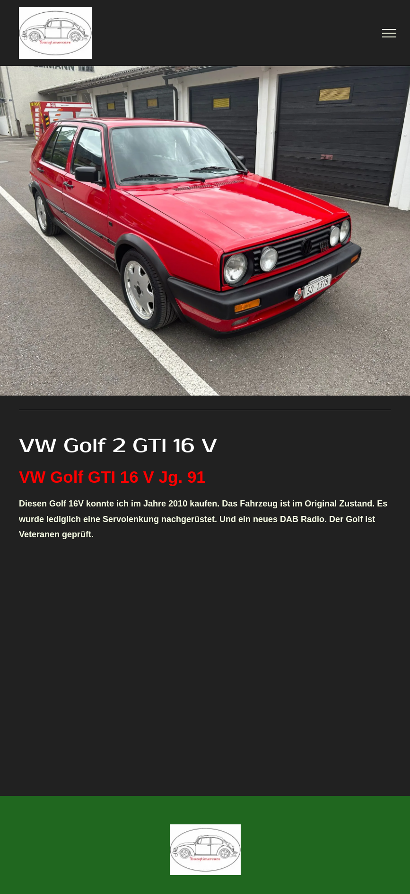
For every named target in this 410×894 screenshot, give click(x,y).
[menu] (389, 33)
